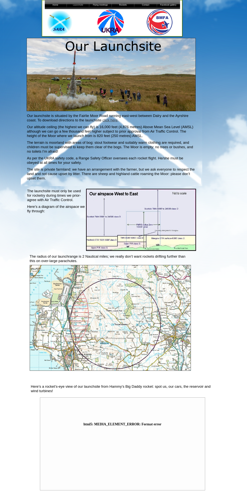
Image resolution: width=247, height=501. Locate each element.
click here (110, 120)
